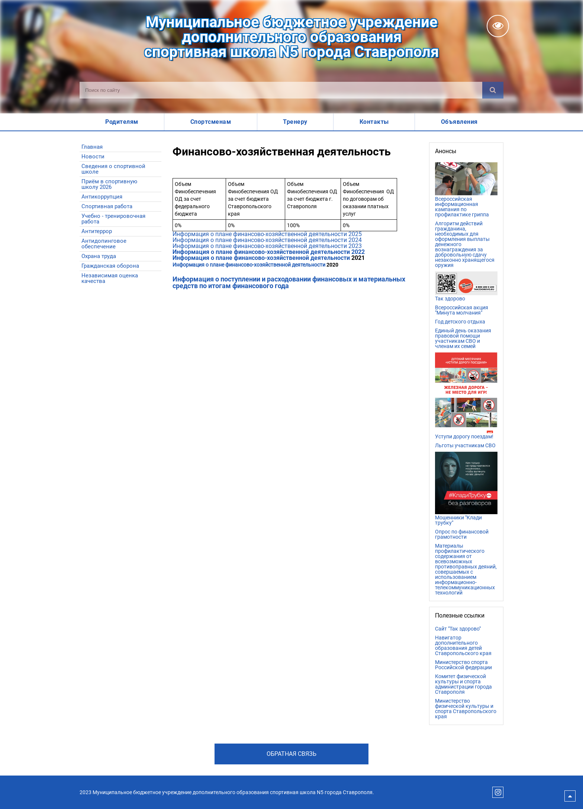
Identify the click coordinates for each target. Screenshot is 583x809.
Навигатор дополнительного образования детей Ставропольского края (463, 645)
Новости (92, 156)
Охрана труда (98, 256)
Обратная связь (291, 753)
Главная (92, 147)
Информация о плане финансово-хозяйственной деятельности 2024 (267, 240)
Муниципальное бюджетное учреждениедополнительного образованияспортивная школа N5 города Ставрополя (291, 37)
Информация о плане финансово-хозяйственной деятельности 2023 (268, 245)
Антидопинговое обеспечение (103, 244)
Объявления (459, 121)
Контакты (374, 121)
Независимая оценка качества (109, 278)
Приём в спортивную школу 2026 (109, 184)
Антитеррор (96, 231)
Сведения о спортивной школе (113, 169)
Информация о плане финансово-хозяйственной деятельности (249, 265)
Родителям (121, 121)
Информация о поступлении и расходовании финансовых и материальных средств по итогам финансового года (289, 282)
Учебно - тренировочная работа (113, 219)
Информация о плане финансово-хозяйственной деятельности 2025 (267, 234)
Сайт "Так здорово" (458, 628)
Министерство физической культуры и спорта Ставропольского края (465, 708)
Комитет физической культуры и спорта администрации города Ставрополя (463, 684)
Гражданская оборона (110, 265)
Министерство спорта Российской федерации (463, 665)
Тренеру (295, 121)
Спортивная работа (106, 206)
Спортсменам (210, 121)
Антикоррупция (101, 196)
